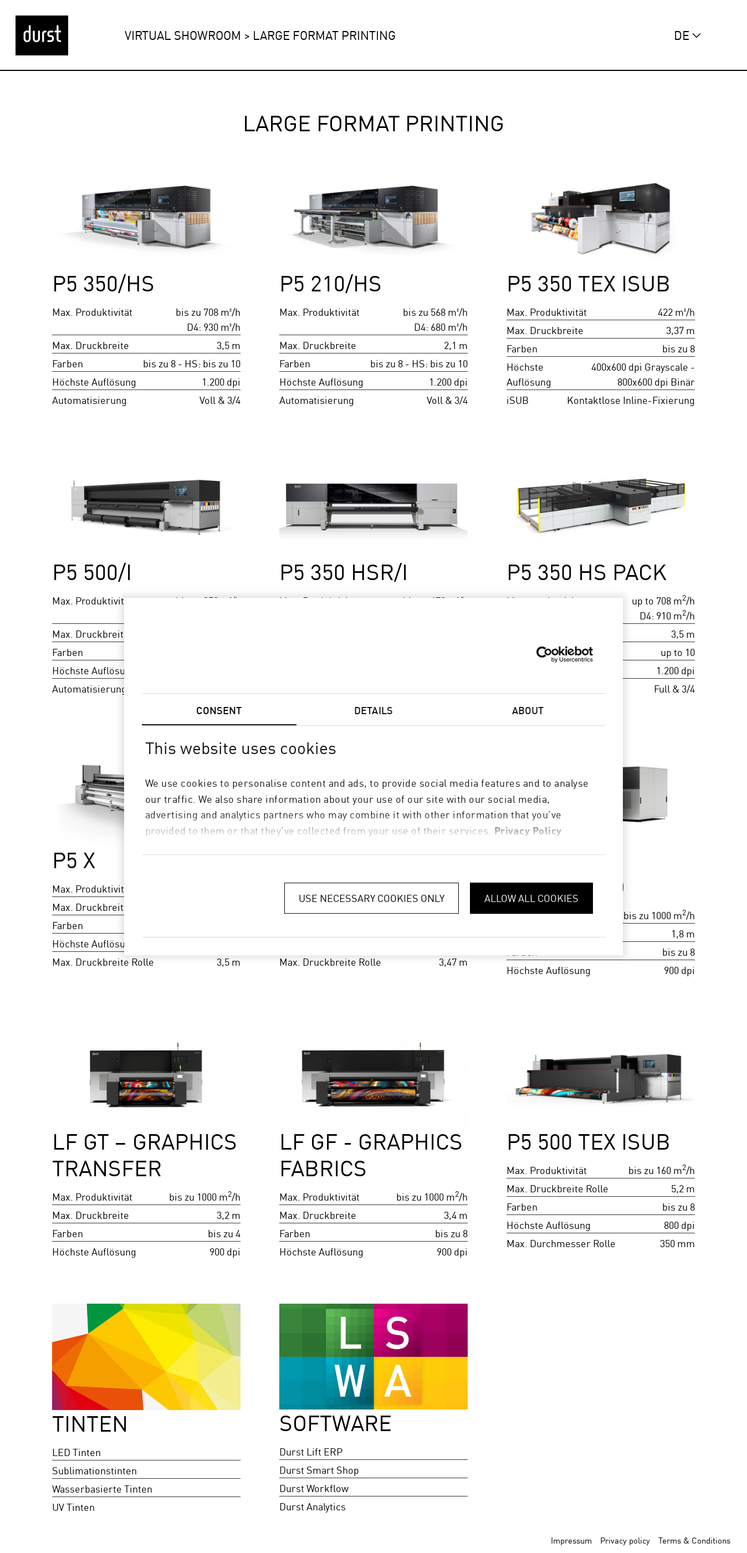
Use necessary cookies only (371, 898)
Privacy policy (625, 1540)
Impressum (571, 1540)
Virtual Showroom (183, 35)
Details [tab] (373, 710)
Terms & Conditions (694, 1540)
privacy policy (528, 830)
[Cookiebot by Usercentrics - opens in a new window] (544, 654)
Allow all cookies (531, 898)
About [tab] (528, 710)
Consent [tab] (219, 710)
